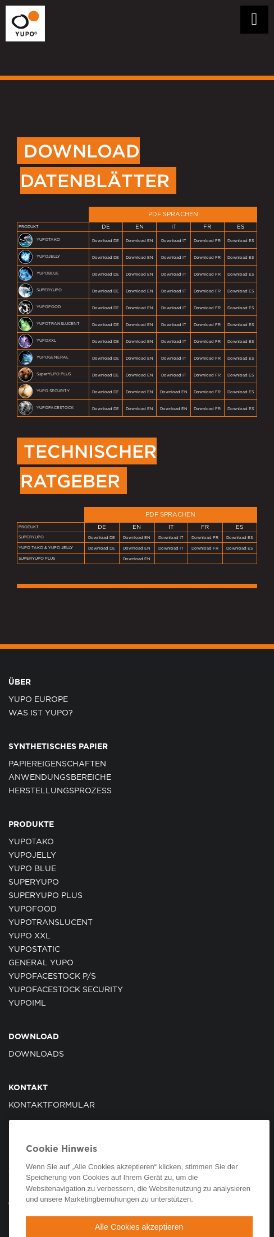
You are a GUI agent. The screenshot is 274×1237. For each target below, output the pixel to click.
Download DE (105, 241)
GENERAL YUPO (41, 963)
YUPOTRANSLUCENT (50, 923)
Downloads (36, 1054)
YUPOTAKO (31, 842)
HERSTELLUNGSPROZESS (60, 791)
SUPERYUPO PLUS (45, 896)
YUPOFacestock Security (65, 990)
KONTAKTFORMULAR (51, 1105)
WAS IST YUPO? (40, 713)
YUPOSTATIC (34, 950)
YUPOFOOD (32, 909)
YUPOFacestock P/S (52, 976)
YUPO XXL (29, 936)
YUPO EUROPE (38, 700)
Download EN (139, 241)
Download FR (207, 241)
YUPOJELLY (32, 855)
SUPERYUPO (33, 882)
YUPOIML (27, 1003)
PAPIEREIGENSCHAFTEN (57, 764)
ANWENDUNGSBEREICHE (59, 778)
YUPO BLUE (32, 869)
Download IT (173, 241)
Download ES (240, 241)
